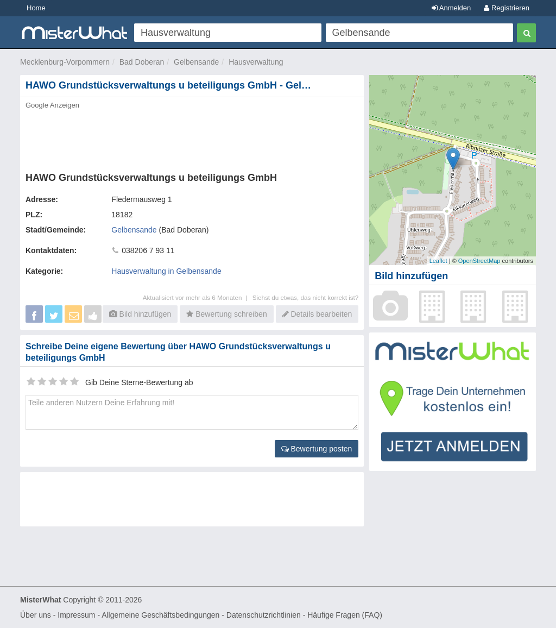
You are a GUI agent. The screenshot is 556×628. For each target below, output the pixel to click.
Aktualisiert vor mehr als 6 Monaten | (197, 297)
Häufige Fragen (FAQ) (344, 615)
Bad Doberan (142, 62)
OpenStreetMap (479, 261)
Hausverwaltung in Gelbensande (166, 271)
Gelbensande (196, 62)
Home (36, 8)
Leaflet (438, 261)
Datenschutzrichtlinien (263, 615)
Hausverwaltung (256, 62)
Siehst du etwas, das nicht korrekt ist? (305, 297)
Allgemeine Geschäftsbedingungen (160, 615)
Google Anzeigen (52, 105)
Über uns (35, 615)
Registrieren (506, 8)
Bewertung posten (316, 448)
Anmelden (451, 8)
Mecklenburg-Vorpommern (65, 62)
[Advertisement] (192, 137)
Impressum (76, 615)
